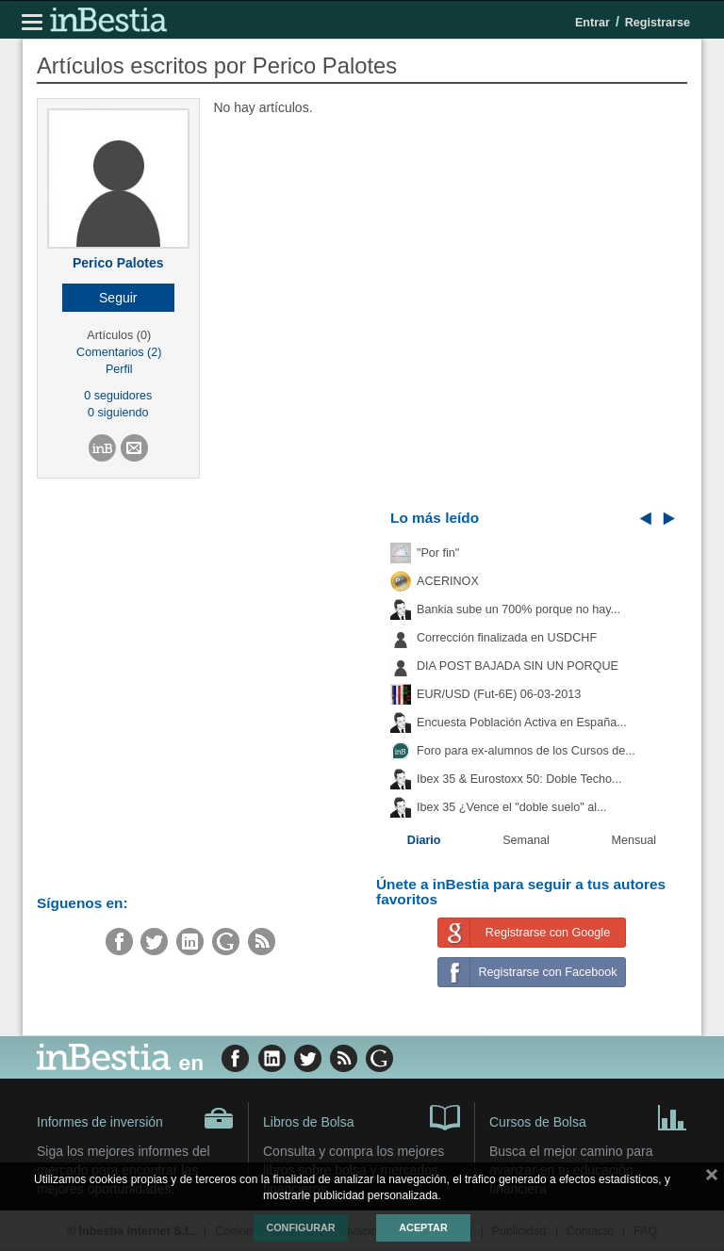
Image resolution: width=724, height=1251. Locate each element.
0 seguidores (118, 395)
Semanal (526, 840)
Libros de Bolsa (361, 1116)
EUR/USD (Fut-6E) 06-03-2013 (499, 694)
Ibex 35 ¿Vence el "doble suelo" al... (511, 807)
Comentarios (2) (118, 352)
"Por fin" (438, 553)
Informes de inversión (135, 1118)
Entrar (592, 22)
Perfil (119, 369)
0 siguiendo (118, 412)
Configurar (300, 1227)
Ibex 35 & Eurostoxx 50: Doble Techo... (519, 779)
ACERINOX (448, 581)
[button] (118, 297)
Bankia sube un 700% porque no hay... (518, 609)
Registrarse (657, 22)
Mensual (634, 840)
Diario (424, 840)
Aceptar (423, 1227)
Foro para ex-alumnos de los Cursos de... (526, 750)
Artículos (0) (119, 335)
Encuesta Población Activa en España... (522, 722)
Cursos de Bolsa (588, 1116)
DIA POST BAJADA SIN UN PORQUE (517, 666)
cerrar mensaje (711, 1178)
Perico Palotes (118, 262)
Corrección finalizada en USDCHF (507, 637)
